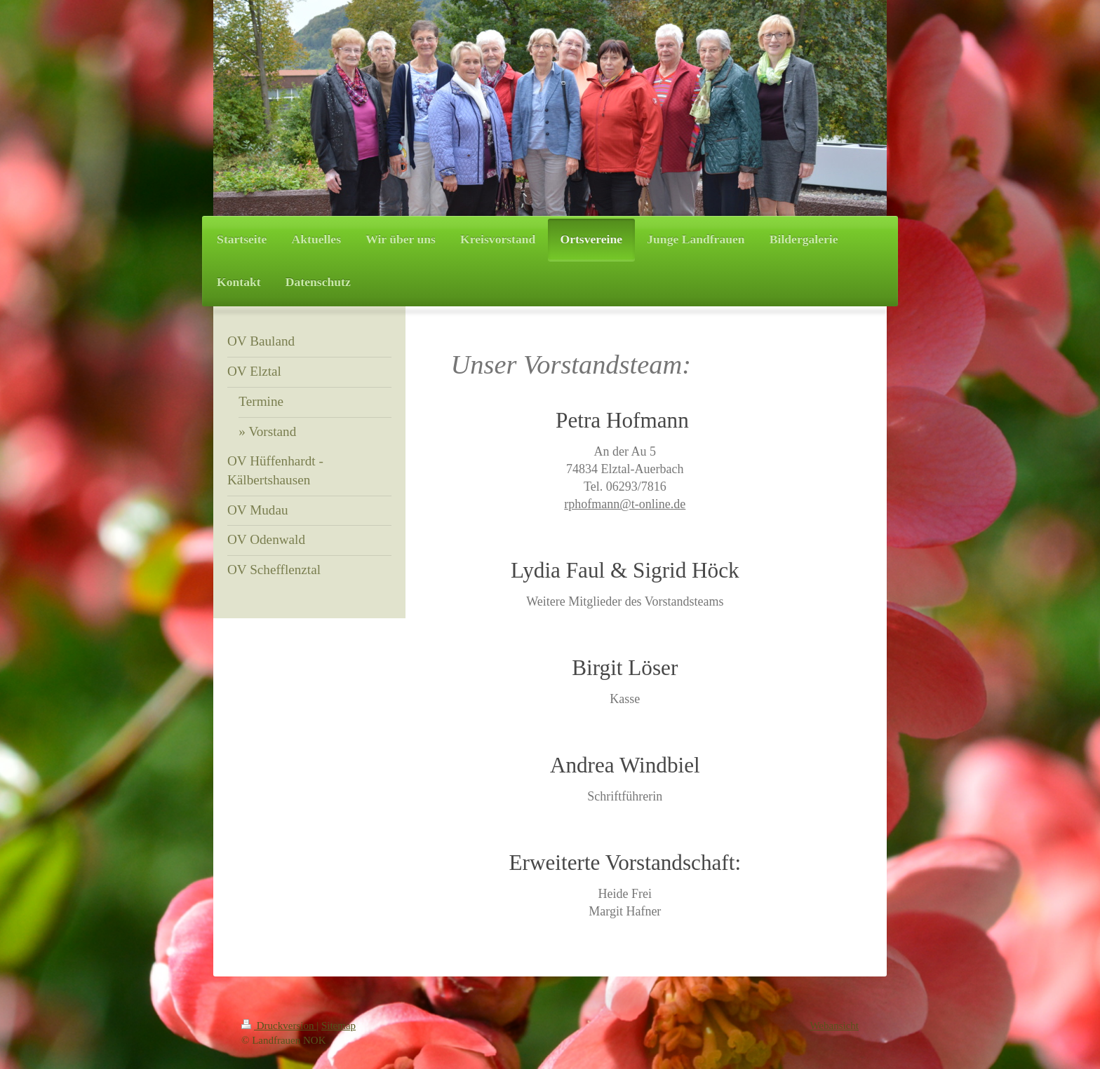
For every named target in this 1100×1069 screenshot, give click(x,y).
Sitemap (338, 1025)
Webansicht (834, 1025)
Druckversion (278, 1025)
